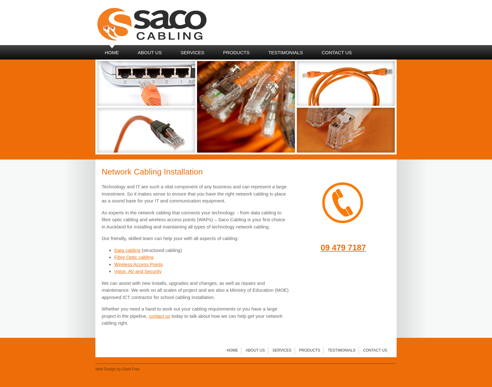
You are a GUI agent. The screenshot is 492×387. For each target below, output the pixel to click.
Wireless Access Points (138, 264)
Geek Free (131, 369)
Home (232, 350)
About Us (255, 350)
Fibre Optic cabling (133, 257)
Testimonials (342, 350)
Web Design (105, 369)
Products (309, 350)
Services (281, 350)
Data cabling (127, 250)
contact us (159, 316)
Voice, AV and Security (138, 271)
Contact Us (375, 350)
